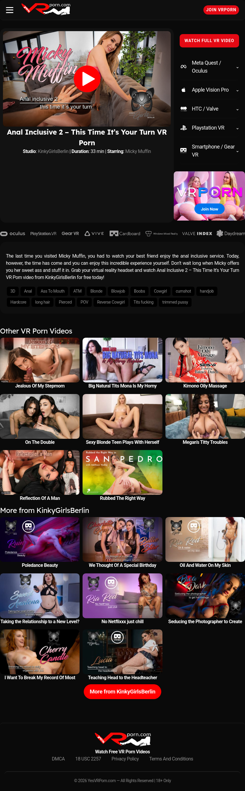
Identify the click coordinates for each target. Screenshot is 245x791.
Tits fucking (144, 302)
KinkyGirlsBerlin (53, 151)
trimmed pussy (175, 302)
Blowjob (118, 291)
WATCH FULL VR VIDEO (209, 40)
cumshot (183, 291)
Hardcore (18, 302)
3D (12, 291)
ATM (77, 291)
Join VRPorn (221, 9)
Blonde (96, 291)
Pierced (65, 302)
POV (84, 302)
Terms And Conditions (171, 759)
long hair (42, 302)
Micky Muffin (138, 151)
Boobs (139, 291)
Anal (28, 291)
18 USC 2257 (88, 759)
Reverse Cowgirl (110, 302)
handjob (207, 291)
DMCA (58, 759)
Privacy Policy (125, 759)
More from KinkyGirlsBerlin (122, 691)
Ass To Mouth (52, 291)
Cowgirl (160, 291)
